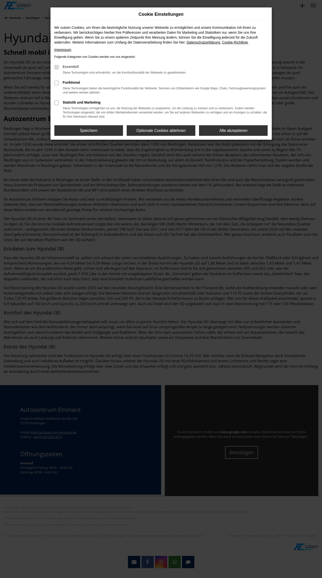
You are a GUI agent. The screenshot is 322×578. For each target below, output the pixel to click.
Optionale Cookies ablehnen (161, 130)
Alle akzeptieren (233, 130)
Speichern (88, 130)
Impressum (62, 50)
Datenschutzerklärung (203, 42)
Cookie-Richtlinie (235, 42)
